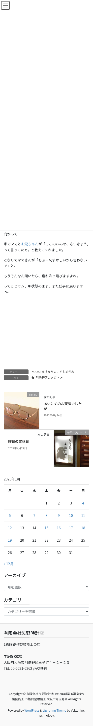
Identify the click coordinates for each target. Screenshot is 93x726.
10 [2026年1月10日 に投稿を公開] (71, 515)
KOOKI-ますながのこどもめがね (52, 371)
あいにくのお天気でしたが (63, 406)
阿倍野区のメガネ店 (49, 377)
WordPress (32, 710)
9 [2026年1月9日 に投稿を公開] (59, 515)
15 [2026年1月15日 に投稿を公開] (47, 527)
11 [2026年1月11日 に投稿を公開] (83, 515)
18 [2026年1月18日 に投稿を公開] (83, 527)
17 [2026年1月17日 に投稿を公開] (71, 527)
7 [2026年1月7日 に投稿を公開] (34, 515)
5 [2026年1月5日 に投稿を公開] (10, 515)
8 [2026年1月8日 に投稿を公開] (47, 515)
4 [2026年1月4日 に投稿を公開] (83, 503)
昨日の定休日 (18, 441)
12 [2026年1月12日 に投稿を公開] (10, 527)
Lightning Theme (54, 710)
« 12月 (8, 563)
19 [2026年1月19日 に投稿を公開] (10, 540)
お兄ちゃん (29, 243)
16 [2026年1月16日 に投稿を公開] (59, 527)
